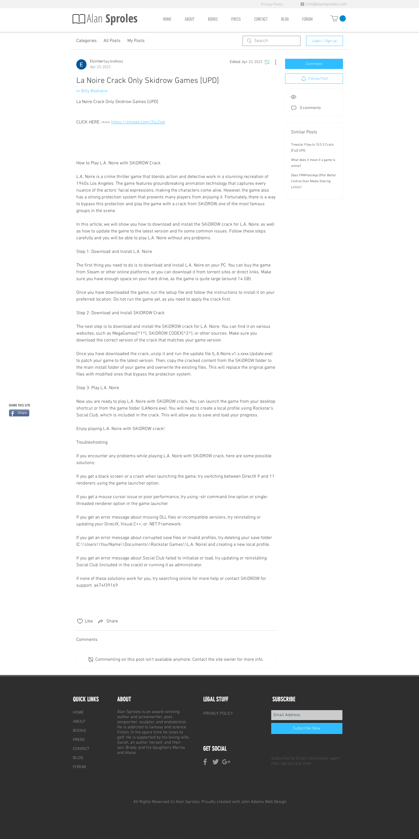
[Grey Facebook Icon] (205, 762)
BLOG (78, 757)
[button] (338, 18)
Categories (86, 41)
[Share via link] (107, 621)
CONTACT (81, 748)
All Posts (112, 41)
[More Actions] (272, 62)
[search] (271, 41)
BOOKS (79, 730)
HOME (78, 712)
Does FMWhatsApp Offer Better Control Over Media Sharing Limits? (313, 181)
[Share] (19, 413)
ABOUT (79, 721)
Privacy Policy (272, 4)
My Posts (136, 41)
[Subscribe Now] (306, 728)
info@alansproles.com (326, 4)
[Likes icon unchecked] (80, 621)
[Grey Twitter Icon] (215, 762)
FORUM (79, 766)
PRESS (79, 739)
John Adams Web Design (264, 801)
